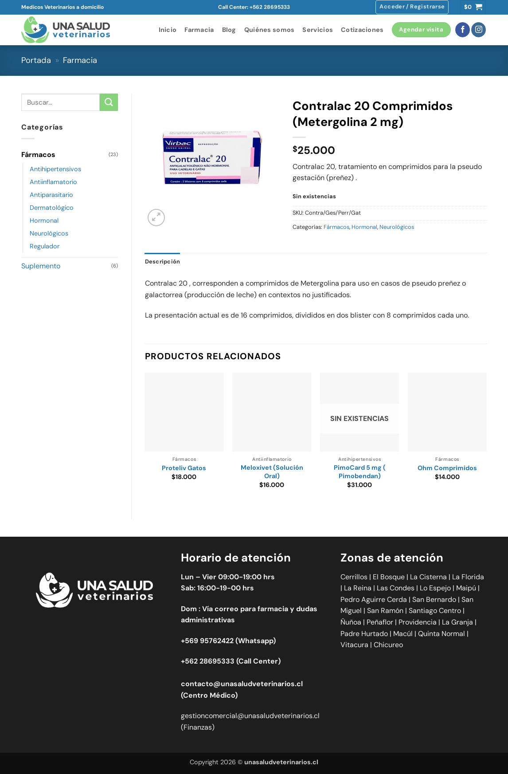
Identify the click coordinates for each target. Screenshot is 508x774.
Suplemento (40, 266)
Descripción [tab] (162, 261)
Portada (36, 60)
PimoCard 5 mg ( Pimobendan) (360, 472)
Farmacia (199, 30)
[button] (412, 7)
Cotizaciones (362, 30)
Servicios (317, 30)
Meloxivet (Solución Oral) (272, 472)
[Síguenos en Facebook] (462, 29)
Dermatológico (52, 208)
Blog (229, 30)
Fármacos (38, 154)
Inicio (168, 30)
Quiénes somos (269, 30)
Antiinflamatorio (53, 182)
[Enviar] (108, 102)
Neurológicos (49, 233)
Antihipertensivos (55, 169)
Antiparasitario (51, 195)
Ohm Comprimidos (447, 468)
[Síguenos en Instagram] (478, 29)
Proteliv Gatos (184, 468)
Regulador (44, 246)
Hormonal (44, 220)
